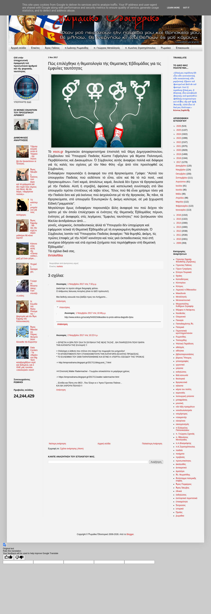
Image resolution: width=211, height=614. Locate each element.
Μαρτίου (180, 202)
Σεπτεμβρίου (182, 178)
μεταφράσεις (181, 400)
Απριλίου (180, 198)
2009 (179, 243)
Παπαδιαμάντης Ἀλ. (185, 324)
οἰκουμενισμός (182, 424)
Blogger (130, 534)
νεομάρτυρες (181, 414)
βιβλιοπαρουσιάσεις (185, 354)
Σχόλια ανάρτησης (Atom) (72, 448)
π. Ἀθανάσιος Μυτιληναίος (182, 438)
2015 (179, 219)
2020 (179, 150)
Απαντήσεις (64, 307)
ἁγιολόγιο (180, 471)
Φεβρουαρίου (182, 206)
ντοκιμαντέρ (181, 417)
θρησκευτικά (181, 382)
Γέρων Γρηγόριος (184, 269)
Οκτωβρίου (181, 174)
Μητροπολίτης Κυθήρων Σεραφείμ (185, 305)
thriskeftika (55, 255)
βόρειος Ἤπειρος (183, 358)
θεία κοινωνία (182, 375)
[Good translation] (8, 557)
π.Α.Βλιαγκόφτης (183, 443)
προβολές (180, 457)
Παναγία (179, 320)
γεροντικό (180, 365)
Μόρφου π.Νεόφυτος (185, 310)
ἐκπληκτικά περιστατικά (186, 498)
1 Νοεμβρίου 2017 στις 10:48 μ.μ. (91, 313)
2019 (179, 154)
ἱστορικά (179, 509)
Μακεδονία (181, 293)
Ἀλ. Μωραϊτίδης (183, 475)
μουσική (179, 403)
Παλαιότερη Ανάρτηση (152, 443)
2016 (179, 215)
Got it (186, 8)
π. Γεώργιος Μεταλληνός (107, 48)
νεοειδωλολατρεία (184, 410)
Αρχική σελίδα (104, 443)
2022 (179, 142)
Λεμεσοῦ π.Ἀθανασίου (186, 290)
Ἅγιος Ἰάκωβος (182, 488)
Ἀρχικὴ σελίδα (18, 48)
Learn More (173, 8)
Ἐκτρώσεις (181, 505)
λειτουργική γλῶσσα (185, 396)
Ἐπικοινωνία (182, 48)
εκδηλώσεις (181, 372)
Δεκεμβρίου (181, 166)
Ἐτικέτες (35, 48)
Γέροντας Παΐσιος (184, 265)
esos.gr (58, 151)
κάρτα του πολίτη (183, 389)
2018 (179, 158)
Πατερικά (180, 327)
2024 (179, 134)
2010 (179, 239)
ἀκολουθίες (181, 464)
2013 (179, 227)
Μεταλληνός (181, 297)
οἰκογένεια (180, 421)
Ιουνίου (179, 190)
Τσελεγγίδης (181, 340)
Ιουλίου (179, 186)
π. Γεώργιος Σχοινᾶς (185, 434)
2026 (179, 126)
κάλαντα (179, 386)
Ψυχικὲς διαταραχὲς (34, 268)
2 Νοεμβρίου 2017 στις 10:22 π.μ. (83, 335)
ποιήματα (180, 454)
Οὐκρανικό (181, 317)
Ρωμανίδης (181, 337)
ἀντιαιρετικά (181, 467)
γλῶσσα (179, 368)
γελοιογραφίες (182, 361)
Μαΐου (179, 194)
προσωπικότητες (183, 461)
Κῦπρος (179, 286)
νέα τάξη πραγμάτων (185, 406)
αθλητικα (180, 351)
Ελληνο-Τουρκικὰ (183, 272)
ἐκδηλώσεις (181, 495)
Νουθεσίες (180, 313)
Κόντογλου (181, 282)
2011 (179, 235)
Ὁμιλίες (179, 512)
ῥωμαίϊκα (180, 516)
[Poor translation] (19, 557)
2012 (179, 231)
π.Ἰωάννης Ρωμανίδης (77, 48)
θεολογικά (180, 379)
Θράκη (179, 276)
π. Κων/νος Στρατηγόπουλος (140, 48)
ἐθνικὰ (179, 491)
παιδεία (60, 266)
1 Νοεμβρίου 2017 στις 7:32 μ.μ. (82, 284)
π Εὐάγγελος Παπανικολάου (182, 429)
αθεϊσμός (180, 347)
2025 (179, 130)
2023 (179, 138)
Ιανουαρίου (181, 210)
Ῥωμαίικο (166, 48)
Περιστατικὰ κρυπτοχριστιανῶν (184, 332)
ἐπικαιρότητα (182, 501)
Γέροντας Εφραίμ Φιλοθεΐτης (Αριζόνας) (186, 260)
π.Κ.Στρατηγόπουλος (185, 447)
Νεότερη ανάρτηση (57, 443)
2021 (179, 146)
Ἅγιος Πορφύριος (183, 484)
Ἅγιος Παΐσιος (52, 48)
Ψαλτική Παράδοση (185, 343)
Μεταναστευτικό (183, 300)
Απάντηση (61, 301)
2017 (179, 162)
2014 (179, 223)
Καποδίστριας (182, 279)
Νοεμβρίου (181, 169)
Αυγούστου (181, 182)
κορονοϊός (180, 393)
